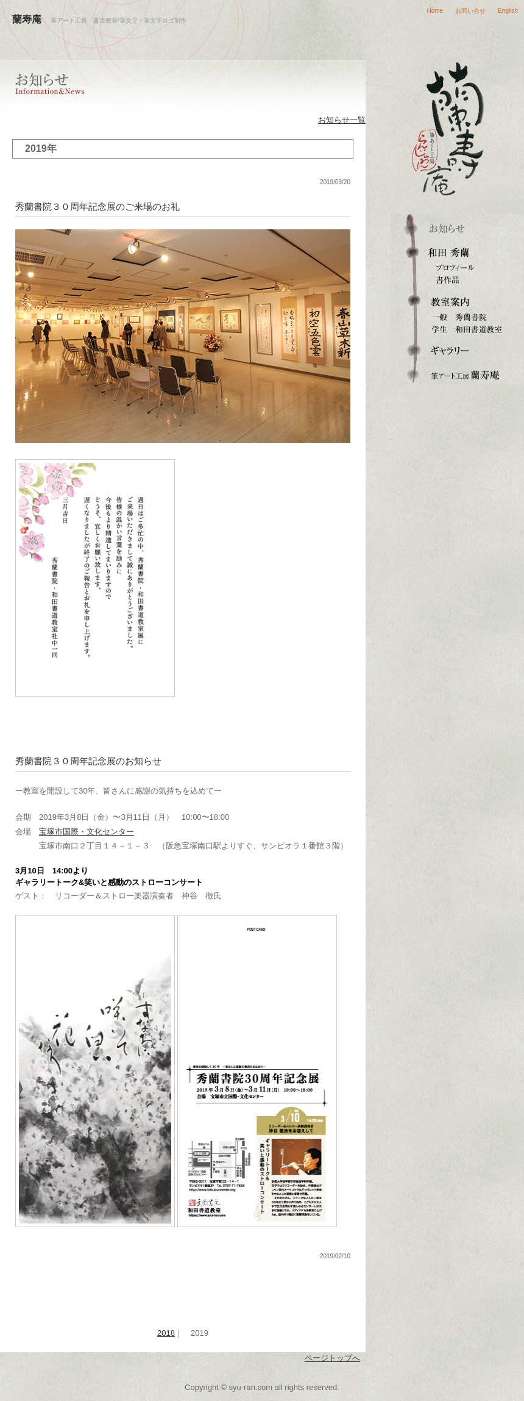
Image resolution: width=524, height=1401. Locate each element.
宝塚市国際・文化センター (86, 831)
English (508, 10)
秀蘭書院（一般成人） (457, 317)
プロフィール (457, 268)
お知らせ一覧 (342, 119)
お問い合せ (470, 10)
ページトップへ (332, 1358)
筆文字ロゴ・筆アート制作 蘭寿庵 (457, 372)
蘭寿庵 (26, 19)
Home (435, 10)
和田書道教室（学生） (457, 329)
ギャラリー (457, 347)
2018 (166, 1333)
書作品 (457, 280)
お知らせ (457, 225)
